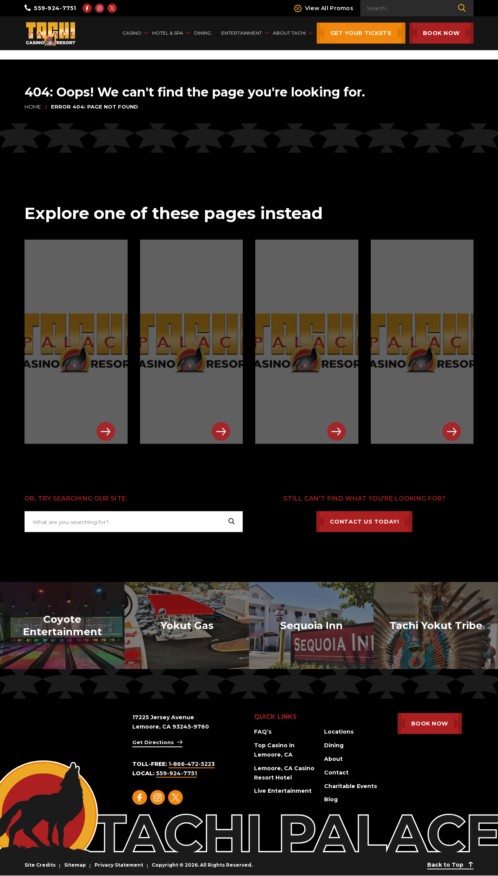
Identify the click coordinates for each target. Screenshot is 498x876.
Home (33, 106)
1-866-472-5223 (191, 763)
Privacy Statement (119, 865)
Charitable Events (350, 786)
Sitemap (75, 865)
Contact (336, 772)
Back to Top (450, 864)
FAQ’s (263, 731)
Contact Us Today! (364, 521)
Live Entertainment (283, 790)
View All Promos (323, 8)
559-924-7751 (50, 8)
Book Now (441, 33)
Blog (331, 799)
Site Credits (40, 865)
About (333, 758)
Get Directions (153, 742)
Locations (339, 731)
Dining (334, 745)
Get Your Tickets (361, 33)
